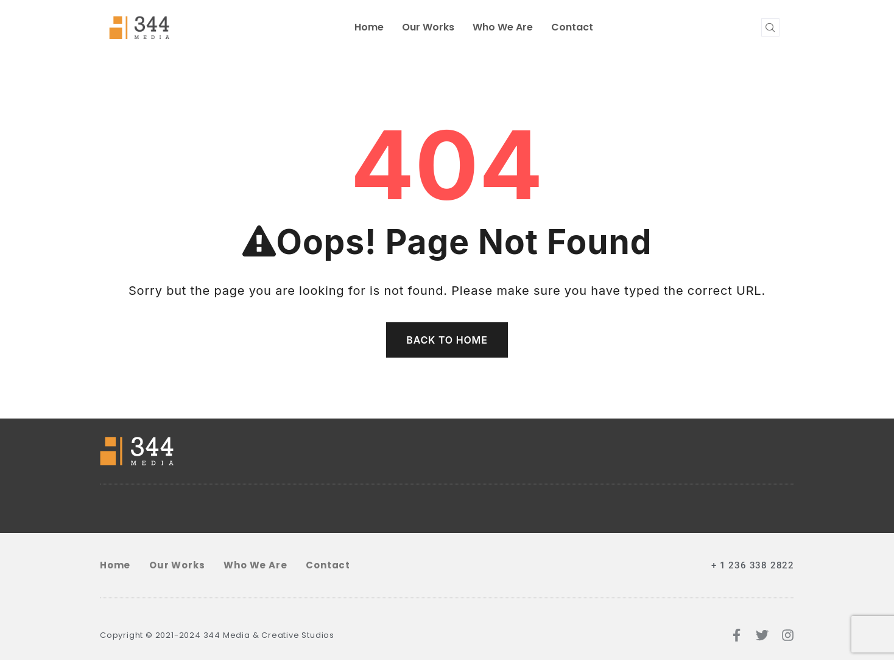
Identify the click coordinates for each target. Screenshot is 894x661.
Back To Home (446, 340)
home (369, 27)
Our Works (428, 27)
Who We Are (503, 27)
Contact (572, 27)
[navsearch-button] (770, 27)
